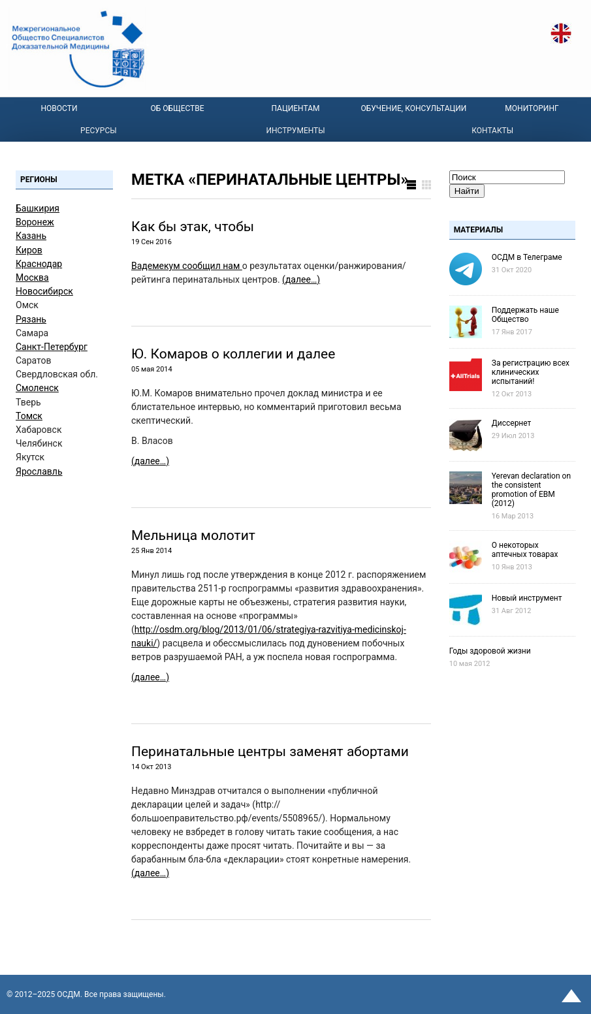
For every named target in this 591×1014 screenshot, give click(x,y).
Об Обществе (177, 108)
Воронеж (35, 222)
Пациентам (296, 108)
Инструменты (295, 130)
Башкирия (37, 208)
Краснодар (39, 264)
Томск (29, 416)
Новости (59, 108)
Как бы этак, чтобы (192, 226)
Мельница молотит (193, 535)
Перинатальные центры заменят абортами (270, 751)
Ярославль (39, 471)
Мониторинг (531, 108)
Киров (29, 250)
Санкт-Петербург (52, 346)
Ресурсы (98, 130)
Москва (32, 277)
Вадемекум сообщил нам (186, 266)
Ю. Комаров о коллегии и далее (233, 354)
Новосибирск (44, 291)
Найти (467, 191)
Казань (31, 235)
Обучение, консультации (414, 108)
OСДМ (68, 994)
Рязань (31, 319)
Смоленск (37, 388)
